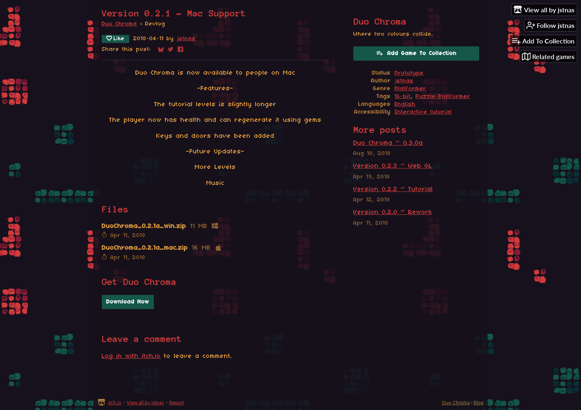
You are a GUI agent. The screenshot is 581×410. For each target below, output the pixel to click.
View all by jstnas (145, 402)
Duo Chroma (119, 24)
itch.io (114, 402)
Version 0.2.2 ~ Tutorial (393, 189)
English (405, 104)
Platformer (410, 88)
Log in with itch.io (131, 356)
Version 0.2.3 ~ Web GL (392, 166)
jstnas (186, 38)
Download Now (127, 302)
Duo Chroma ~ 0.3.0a (388, 143)
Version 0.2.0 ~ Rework (392, 212)
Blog (478, 402)
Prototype (409, 73)
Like (115, 38)
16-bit (403, 96)
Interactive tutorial (423, 112)
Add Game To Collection (416, 53)
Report (176, 402)
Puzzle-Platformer (443, 96)
